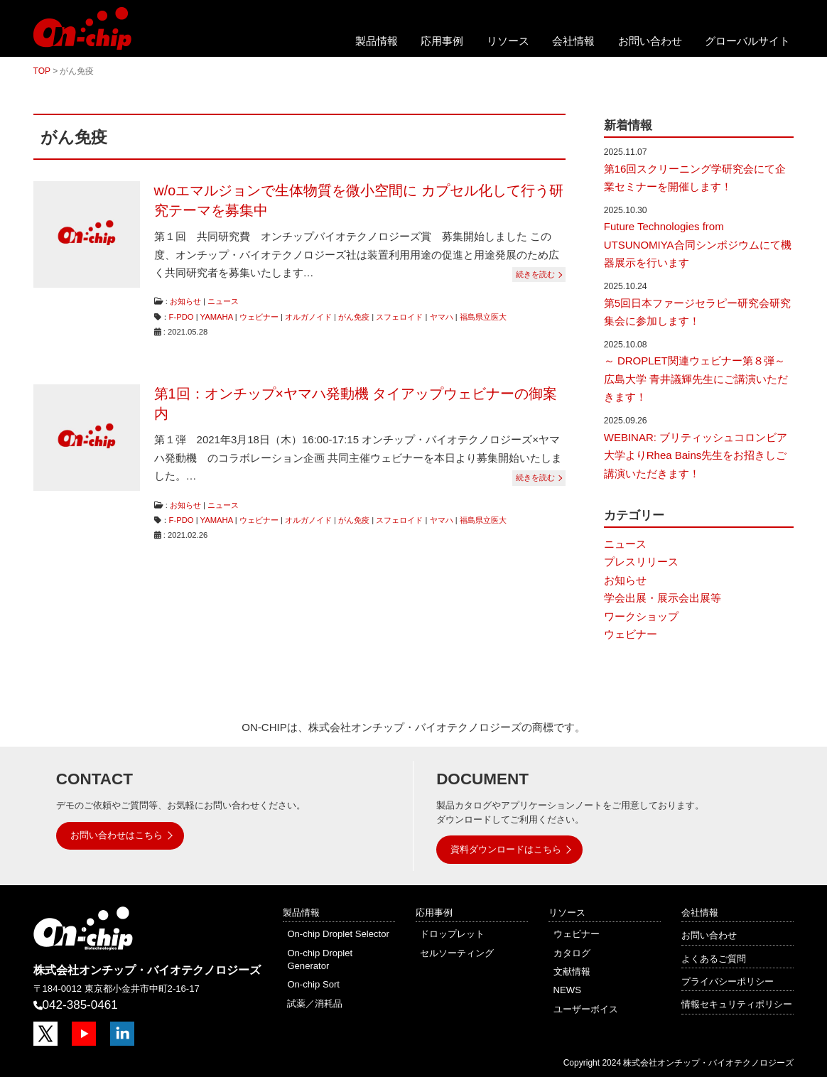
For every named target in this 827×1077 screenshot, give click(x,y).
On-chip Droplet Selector (338, 934)
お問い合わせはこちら (116, 835)
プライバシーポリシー (727, 981)
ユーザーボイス (585, 1009)
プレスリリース (641, 562)
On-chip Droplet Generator (319, 959)
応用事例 (442, 41)
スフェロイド (399, 317)
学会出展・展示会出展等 (662, 598)
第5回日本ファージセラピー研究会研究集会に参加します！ (697, 312)
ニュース (223, 301)
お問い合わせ (650, 41)
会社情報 (573, 41)
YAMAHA (216, 317)
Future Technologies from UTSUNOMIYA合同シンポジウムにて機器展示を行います (697, 244)
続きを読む (535, 274)
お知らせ (185, 301)
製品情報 (376, 41)
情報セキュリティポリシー (736, 1004)
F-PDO (181, 317)
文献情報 (571, 971)
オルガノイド (308, 317)
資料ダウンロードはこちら (505, 849)
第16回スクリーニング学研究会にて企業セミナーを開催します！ (695, 178)
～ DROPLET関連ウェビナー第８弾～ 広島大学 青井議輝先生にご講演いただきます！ (696, 379)
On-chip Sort (313, 984)
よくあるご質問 (713, 958)
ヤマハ (441, 317)
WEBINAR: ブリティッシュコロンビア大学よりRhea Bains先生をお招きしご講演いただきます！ (695, 455)
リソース (508, 41)
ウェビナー (259, 317)
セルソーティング (457, 953)
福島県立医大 (483, 317)
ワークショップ (641, 616)
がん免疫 (353, 317)
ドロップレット (452, 934)
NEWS (567, 990)
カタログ (571, 953)
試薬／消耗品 (314, 1003)
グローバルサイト (747, 41)
